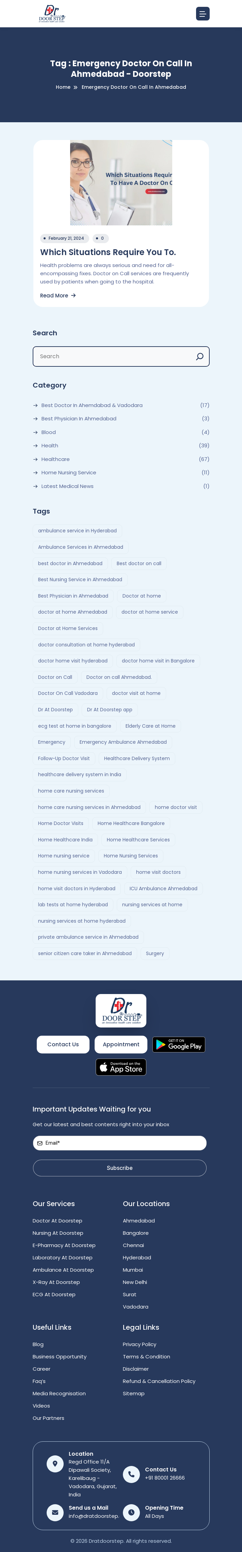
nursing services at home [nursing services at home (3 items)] (152, 904)
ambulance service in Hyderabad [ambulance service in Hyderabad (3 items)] (77, 530)
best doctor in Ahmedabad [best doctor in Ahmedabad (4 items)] (70, 563)
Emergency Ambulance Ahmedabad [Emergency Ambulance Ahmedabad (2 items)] (123, 742)
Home (63, 87)
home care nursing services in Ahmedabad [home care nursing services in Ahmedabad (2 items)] (89, 807)
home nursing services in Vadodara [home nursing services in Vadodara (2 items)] (80, 872)
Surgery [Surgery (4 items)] (155, 953)
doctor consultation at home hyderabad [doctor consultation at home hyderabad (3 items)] (86, 644)
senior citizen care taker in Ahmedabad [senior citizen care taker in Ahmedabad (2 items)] (85, 953)
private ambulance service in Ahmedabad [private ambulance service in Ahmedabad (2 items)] (88, 937)
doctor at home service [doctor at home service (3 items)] (150, 612)
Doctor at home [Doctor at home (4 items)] (142, 595)
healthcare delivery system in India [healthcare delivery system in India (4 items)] (79, 774)
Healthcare (56, 459)
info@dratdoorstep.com (100, 1516)
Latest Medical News (68, 486)
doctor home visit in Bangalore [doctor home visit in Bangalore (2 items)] (158, 660)
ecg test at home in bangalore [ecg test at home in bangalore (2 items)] (74, 726)
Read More (58, 295)
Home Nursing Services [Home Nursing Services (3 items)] (131, 855)
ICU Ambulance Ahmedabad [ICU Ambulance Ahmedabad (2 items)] (163, 888)
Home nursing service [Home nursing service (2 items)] (64, 855)
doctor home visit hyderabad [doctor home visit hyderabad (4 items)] (73, 660)
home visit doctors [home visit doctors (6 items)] (158, 872)
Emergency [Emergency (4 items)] (51, 742)
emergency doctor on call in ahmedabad (134, 87)
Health (50, 445)
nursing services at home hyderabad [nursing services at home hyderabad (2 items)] (82, 921)
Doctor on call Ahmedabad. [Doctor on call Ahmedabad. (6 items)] (119, 677)
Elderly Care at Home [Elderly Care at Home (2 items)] (151, 726)
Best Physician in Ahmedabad (79, 418)
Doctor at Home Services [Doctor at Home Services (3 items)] (68, 628)
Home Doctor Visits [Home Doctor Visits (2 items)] (60, 823)
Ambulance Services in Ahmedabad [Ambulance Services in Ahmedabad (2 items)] (80, 547)
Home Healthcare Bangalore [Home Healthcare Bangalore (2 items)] (131, 823)
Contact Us (63, 1044)
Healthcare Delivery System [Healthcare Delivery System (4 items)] (137, 758)
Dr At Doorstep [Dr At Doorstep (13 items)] (55, 709)
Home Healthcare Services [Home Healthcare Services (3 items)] (138, 839)
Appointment (121, 1044)
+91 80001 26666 (165, 1477)
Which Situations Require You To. (108, 252)
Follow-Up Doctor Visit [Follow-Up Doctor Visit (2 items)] (64, 758)
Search (45, 333)
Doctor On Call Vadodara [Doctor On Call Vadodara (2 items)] (68, 693)
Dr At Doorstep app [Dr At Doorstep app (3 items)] (109, 709)
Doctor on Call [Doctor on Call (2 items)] (55, 677)
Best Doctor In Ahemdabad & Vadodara (92, 405)
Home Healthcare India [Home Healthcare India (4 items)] (65, 839)
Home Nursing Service (69, 472)
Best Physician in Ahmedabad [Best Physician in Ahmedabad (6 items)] (73, 595)
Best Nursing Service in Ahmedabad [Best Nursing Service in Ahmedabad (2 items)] (80, 579)
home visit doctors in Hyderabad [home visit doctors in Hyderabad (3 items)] (76, 888)
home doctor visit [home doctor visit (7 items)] (176, 807)
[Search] (200, 356)
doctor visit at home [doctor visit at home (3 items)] (136, 693)
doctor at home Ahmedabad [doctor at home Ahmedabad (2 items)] (72, 612)
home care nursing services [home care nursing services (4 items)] (71, 790)
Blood (49, 432)
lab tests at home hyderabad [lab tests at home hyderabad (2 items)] (73, 904)
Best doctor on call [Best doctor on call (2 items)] (139, 563)
